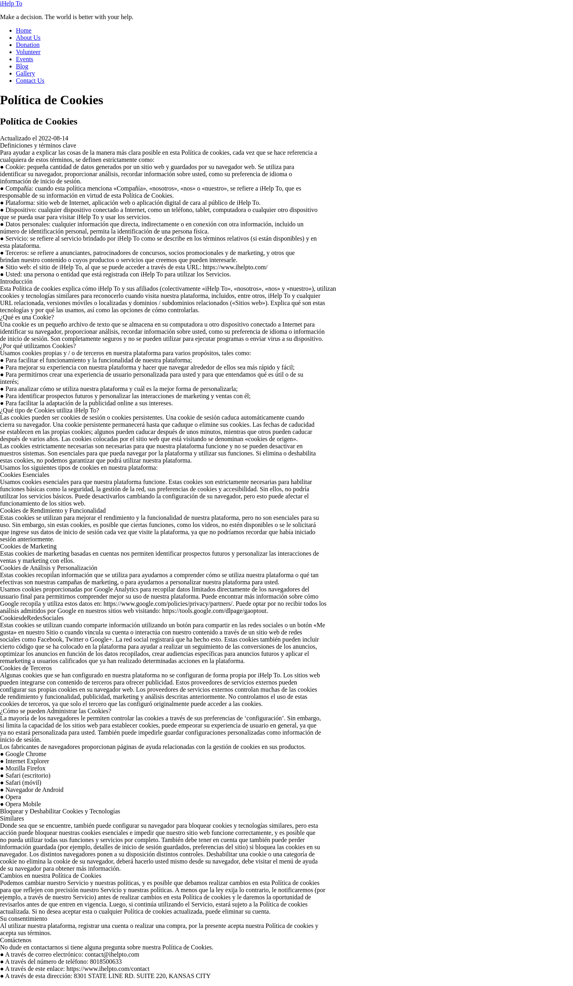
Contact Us (30, 80)
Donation (28, 44)
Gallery (25, 73)
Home (23, 30)
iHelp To (11, 3)
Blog (22, 66)
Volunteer (28, 52)
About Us (28, 37)
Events (24, 59)
